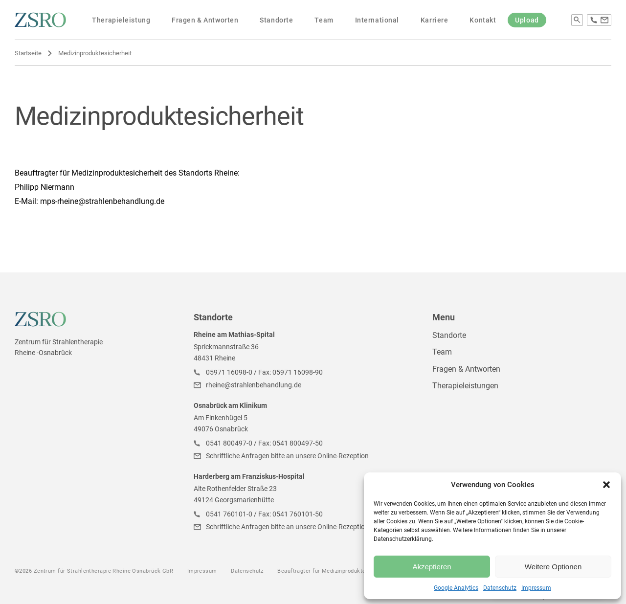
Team (323, 20)
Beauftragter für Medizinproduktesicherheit (334, 571)
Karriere (434, 20)
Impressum (536, 587)
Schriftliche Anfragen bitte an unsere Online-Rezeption (287, 456)
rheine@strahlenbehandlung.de (253, 385)
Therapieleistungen (465, 385)
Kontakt (483, 20)
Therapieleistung (121, 20)
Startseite (28, 53)
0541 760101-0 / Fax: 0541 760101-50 (264, 514)
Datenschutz (499, 587)
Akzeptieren (431, 566)
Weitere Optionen (553, 566)
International (377, 20)
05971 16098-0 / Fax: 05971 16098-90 (264, 372)
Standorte (276, 20)
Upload (526, 20)
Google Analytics (456, 587)
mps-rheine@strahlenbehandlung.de (102, 201)
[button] (606, 485)
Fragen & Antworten (205, 20)
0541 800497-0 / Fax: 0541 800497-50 (264, 443)
